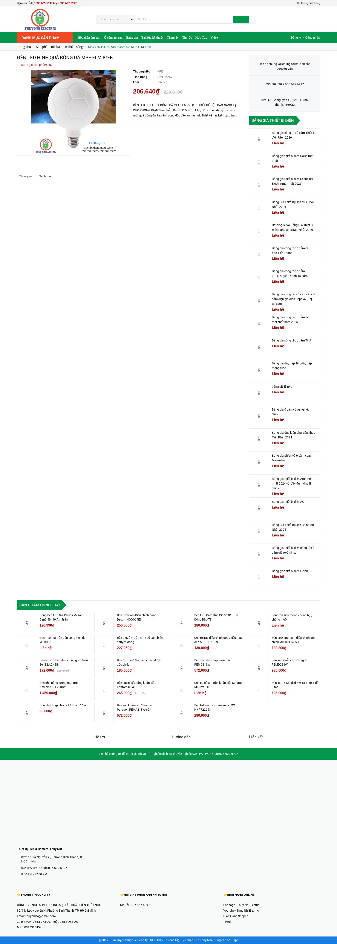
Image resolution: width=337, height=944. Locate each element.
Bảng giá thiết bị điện (272, 120)
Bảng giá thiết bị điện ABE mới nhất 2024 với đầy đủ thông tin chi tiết (292, 483)
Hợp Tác (201, 37)
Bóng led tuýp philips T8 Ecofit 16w (63, 705)
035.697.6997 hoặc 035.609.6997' (56, 921)
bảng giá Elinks (282, 386)
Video (214, 37)
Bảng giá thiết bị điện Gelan (290, 571)
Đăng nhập (312, 37)
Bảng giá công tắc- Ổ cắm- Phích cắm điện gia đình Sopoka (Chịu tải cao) (293, 299)
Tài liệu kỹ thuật (152, 37)
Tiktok (227, 921)
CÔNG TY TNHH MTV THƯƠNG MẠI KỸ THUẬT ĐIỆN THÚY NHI (58, 905)
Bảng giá (132, 37)
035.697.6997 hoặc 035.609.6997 (44, 868)
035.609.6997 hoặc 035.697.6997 (56, 3)
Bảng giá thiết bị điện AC (288, 501)
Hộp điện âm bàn (89, 37)
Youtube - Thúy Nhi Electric (241, 910)
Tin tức (187, 37)
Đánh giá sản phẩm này (36, 64)
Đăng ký (296, 37)
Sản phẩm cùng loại (39, 605)
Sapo (235, 940)
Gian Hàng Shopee (235, 916)
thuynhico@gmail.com (41, 916)
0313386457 (32, 927)
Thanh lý (173, 37)
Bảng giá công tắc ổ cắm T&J (291, 340)
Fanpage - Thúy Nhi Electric (241, 905)
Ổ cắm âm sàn (113, 37)
